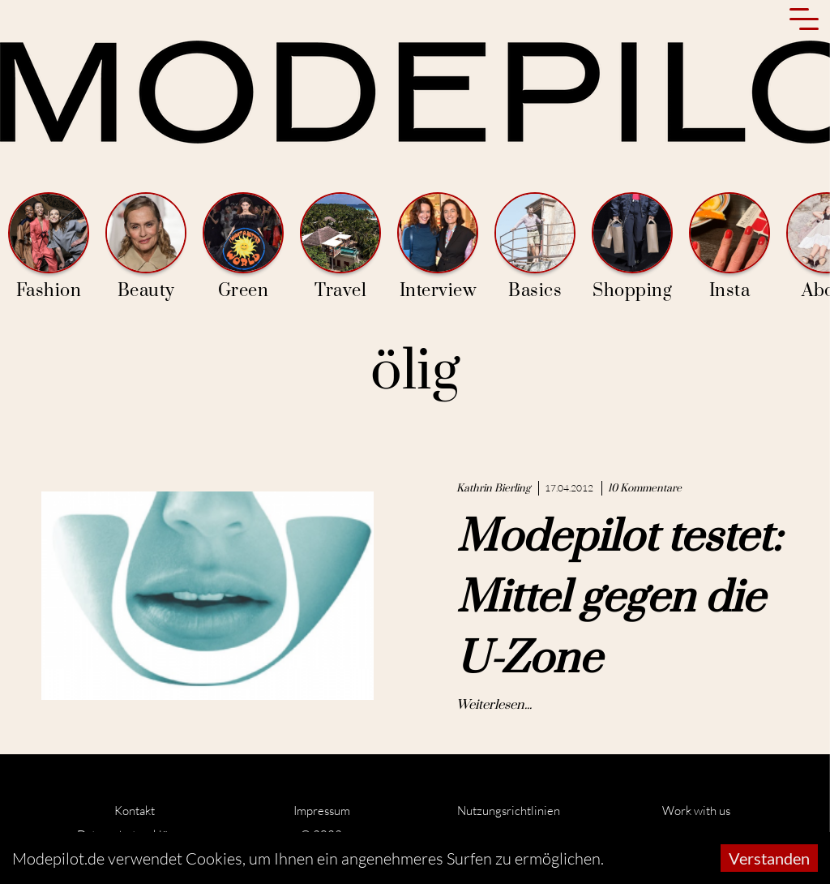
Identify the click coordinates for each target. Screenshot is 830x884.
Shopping (632, 247)
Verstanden (769, 858)
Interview (437, 247)
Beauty (145, 247)
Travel (340, 247)
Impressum (321, 810)
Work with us (696, 810)
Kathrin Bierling (493, 488)
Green (243, 247)
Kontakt (134, 810)
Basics (534, 247)
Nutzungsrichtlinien (508, 810)
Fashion (48, 247)
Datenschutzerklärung (134, 835)
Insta (729, 247)
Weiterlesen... (494, 705)
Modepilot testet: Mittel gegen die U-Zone (618, 598)
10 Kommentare (645, 488)
